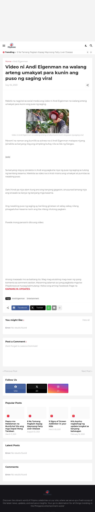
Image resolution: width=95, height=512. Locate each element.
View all (86, 320)
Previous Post (10, 371)
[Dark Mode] (86, 45)
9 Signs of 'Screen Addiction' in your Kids (57, 423)
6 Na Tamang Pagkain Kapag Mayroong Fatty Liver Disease (45, 52)
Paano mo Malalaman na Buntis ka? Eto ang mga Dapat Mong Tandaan (14, 426)
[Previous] (87, 52)
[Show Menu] (3, 45)
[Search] (91, 45)
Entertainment (33, 299)
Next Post (86, 371)
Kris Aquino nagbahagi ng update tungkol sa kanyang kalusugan (80, 426)
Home (8, 62)
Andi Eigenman (20, 62)
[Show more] (59, 307)
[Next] (91, 52)
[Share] (87, 85)
